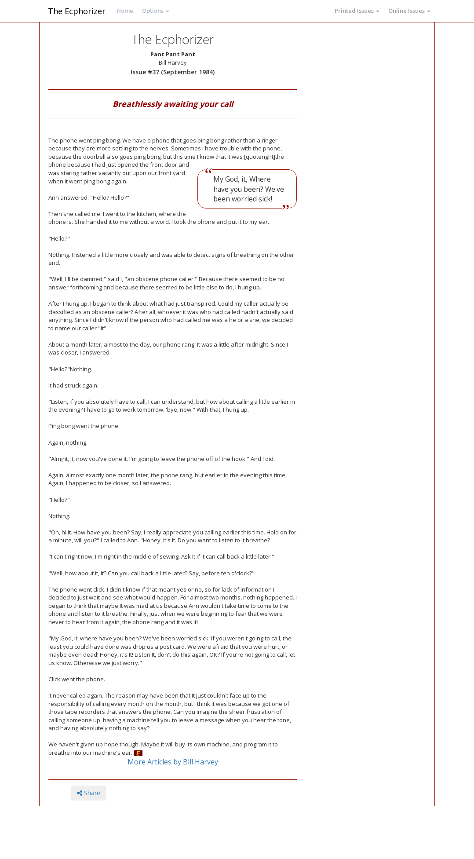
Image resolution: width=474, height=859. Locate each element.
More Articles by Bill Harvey (173, 762)
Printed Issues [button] (357, 11)
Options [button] (155, 11)
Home (125, 11)
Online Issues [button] (409, 11)
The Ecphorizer (77, 11)
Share (88, 793)
